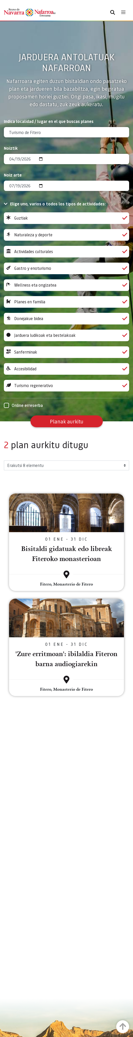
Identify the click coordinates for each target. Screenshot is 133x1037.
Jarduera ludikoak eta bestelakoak (66, 335)
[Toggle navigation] (123, 12)
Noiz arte (13, 175)
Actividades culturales (66, 251)
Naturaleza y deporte (66, 235)
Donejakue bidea (66, 318)
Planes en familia (66, 302)
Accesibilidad (66, 369)
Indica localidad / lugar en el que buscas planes (48, 121)
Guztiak (66, 218)
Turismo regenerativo (66, 385)
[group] (66, 218)
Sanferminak (66, 352)
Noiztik (11, 148)
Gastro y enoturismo (66, 268)
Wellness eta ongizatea (66, 285)
